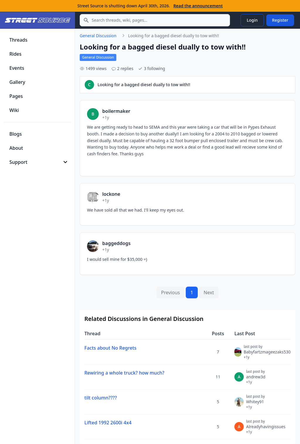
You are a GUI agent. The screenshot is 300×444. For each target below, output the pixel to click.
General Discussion (98, 35)
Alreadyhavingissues (265, 429)
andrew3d (255, 379)
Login (252, 20)
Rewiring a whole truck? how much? (124, 373)
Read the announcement (198, 5)
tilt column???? (100, 397)
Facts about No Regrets (110, 348)
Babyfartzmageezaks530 (267, 354)
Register (280, 20)
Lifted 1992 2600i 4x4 (108, 422)
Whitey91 (255, 404)
